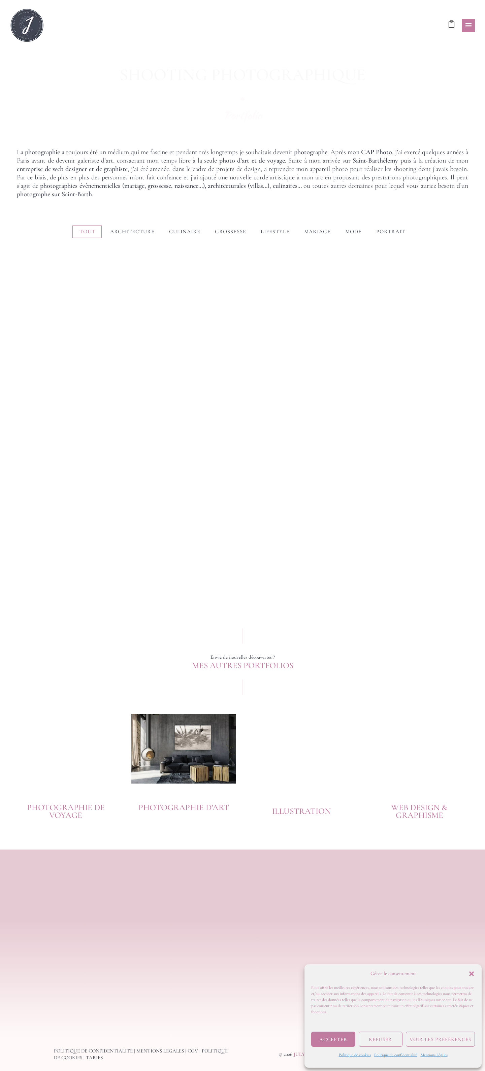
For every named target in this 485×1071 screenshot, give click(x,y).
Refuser (380, 1039)
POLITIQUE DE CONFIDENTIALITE (93, 1051)
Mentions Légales (434, 1054)
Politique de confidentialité (395, 1054)
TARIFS (94, 1058)
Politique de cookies (355, 1054)
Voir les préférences (440, 1039)
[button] (471, 973)
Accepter (333, 1039)
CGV (193, 1051)
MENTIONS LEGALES (160, 1051)
